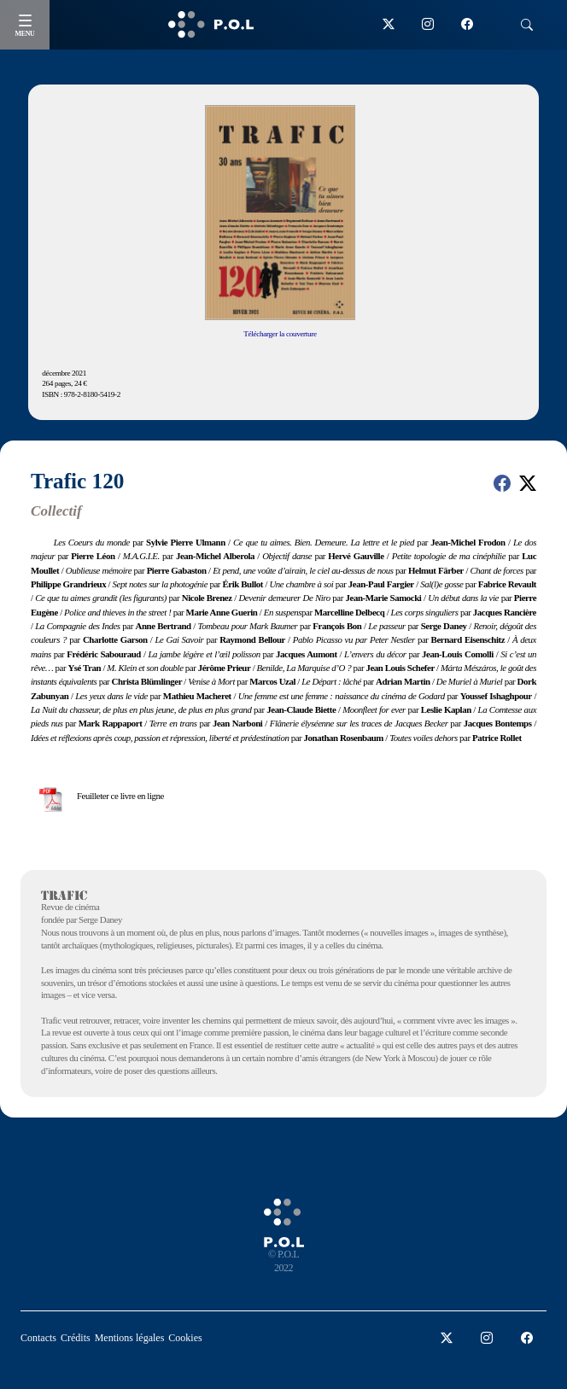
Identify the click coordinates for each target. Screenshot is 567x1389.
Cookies (185, 1338)
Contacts (38, 1338)
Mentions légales (130, 1338)
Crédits (76, 1338)
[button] (502, 483)
